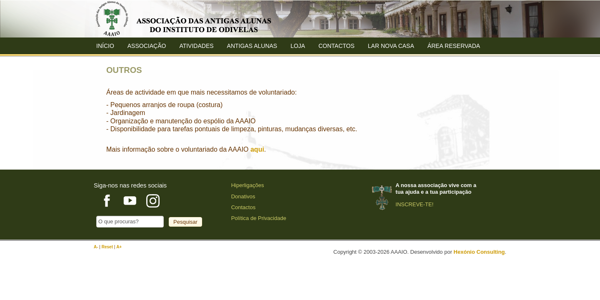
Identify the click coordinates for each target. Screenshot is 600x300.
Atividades (196, 45)
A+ (119, 247)
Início (105, 45)
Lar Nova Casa (391, 45)
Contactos (336, 45)
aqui (257, 149)
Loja (297, 45)
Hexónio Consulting (479, 252)
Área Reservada (454, 45)
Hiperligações (247, 185)
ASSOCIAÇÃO (147, 45)
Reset (108, 247)
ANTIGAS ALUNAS (252, 45)
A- (96, 247)
